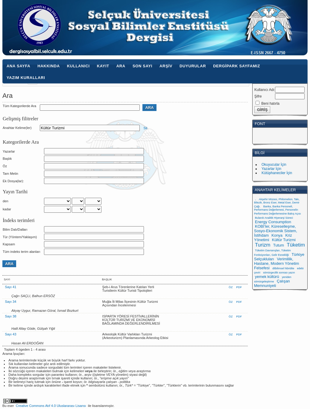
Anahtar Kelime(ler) (17, 128)
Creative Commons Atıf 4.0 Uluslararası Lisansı (51, 406)
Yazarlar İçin (271, 169)
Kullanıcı (78, 66)
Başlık (7, 158)
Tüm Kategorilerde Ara (19, 106)
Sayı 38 (10, 316)
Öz (5, 166)
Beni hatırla (270, 103)
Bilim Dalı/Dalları (15, 229)
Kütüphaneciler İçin (277, 173)
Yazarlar (9, 151)
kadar (7, 209)
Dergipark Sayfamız (236, 66)
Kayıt (103, 66)
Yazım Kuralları (26, 77)
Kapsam (9, 244)
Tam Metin (10, 173)
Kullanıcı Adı (264, 90)
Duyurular (193, 66)
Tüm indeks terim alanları (21, 251)
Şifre (258, 96)
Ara (120, 66)
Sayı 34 (10, 301)
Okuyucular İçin (274, 164)
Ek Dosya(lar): (13, 181)
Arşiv (165, 66)
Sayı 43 (10, 334)
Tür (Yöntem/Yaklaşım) (20, 237)
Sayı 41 (10, 287)
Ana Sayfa (18, 66)
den (5, 201)
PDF (239, 287)
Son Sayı (142, 66)
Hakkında (48, 66)
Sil (145, 128)
